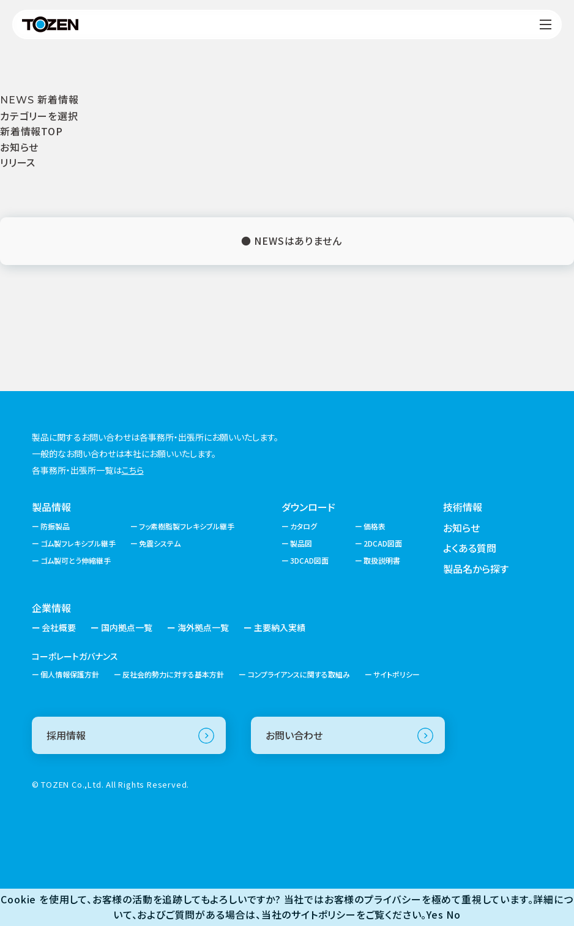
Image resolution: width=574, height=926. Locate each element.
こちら (133, 470)
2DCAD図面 (382, 543)
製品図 (301, 543)
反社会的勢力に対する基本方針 (173, 674)
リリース (17, 162)
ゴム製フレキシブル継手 (78, 543)
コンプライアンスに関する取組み (299, 674)
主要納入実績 (279, 627)
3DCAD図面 (309, 560)
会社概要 (59, 627)
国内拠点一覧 (126, 627)
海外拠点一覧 (203, 627)
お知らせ (19, 147)
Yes (435, 914)
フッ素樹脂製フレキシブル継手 (186, 526)
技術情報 (462, 506)
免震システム (160, 543)
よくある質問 (469, 547)
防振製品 (55, 526)
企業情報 (51, 607)
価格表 (374, 526)
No (453, 914)
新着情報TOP (31, 131)
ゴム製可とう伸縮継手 (75, 560)
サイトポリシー (396, 674)
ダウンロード (308, 506)
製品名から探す (476, 568)
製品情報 (51, 506)
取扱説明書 (381, 560)
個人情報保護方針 (69, 674)
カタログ (303, 526)
